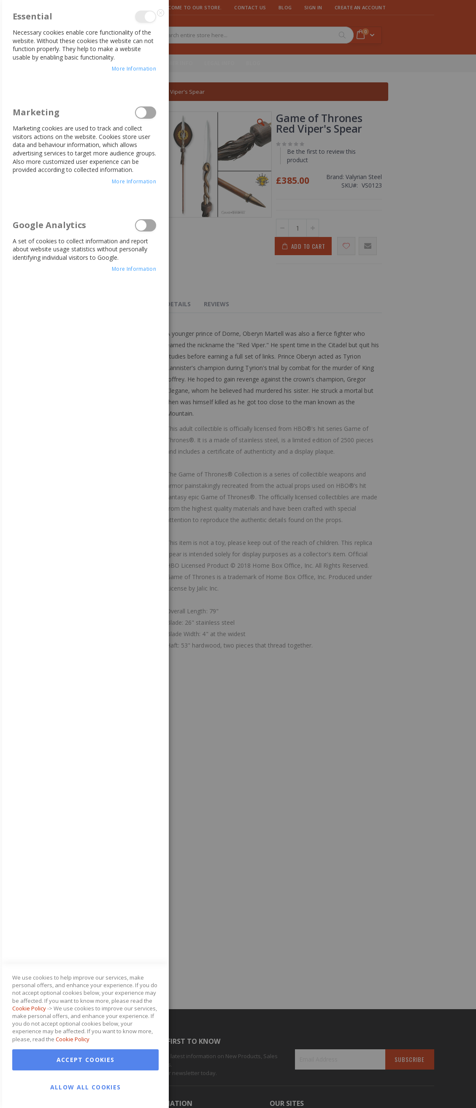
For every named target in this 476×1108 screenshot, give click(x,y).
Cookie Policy (29, 687)
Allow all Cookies (85, 766)
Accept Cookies (86, 739)
